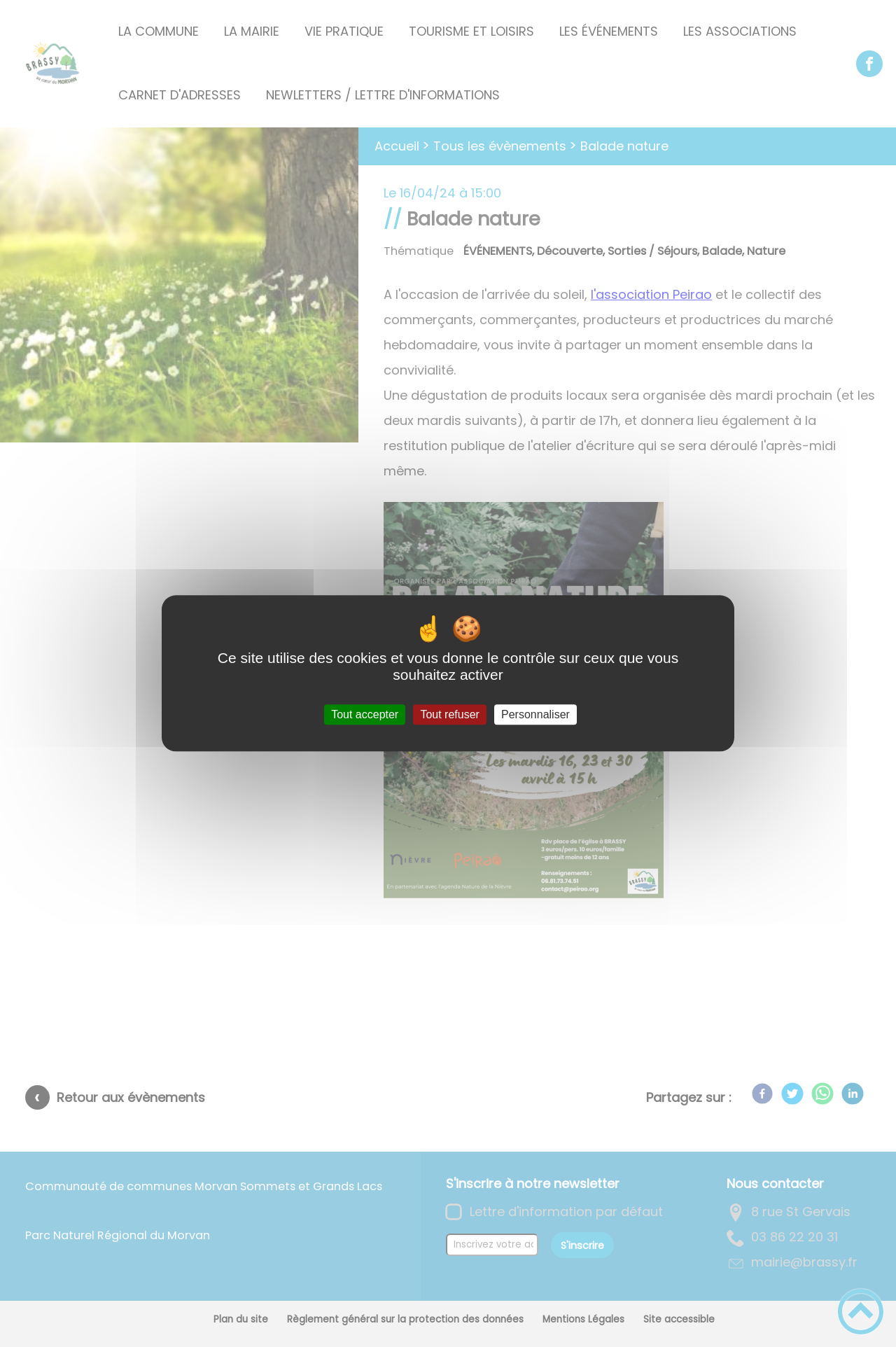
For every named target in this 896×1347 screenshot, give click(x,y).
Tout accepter (364, 714)
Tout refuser (449, 714)
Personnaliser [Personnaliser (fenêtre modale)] (535, 714)
